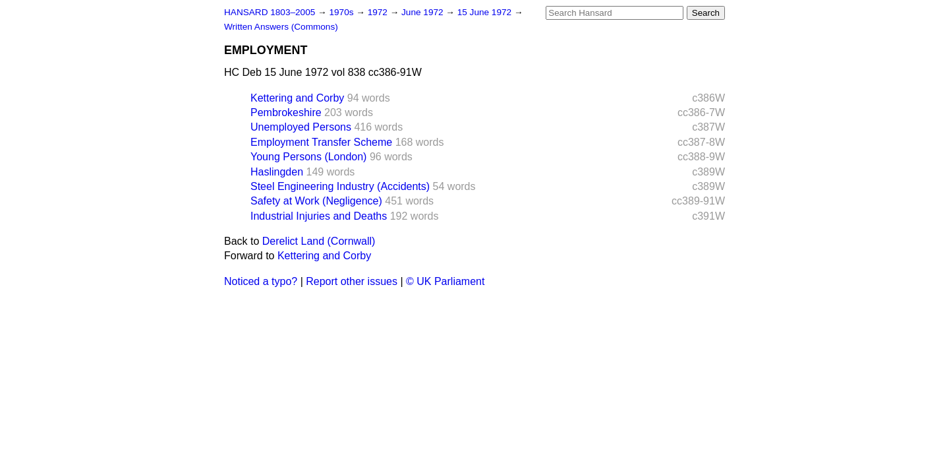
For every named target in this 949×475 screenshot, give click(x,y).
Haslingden (276, 171)
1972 (379, 12)
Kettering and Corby (297, 98)
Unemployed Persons (300, 127)
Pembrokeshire (286, 112)
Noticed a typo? (260, 281)
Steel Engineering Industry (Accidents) (340, 186)
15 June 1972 (485, 12)
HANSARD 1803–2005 (269, 12)
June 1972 (423, 12)
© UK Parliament (445, 281)
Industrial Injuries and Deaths (318, 216)
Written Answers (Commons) (281, 27)
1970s (342, 12)
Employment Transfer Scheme (321, 142)
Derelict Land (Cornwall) (319, 241)
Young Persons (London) (308, 156)
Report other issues (351, 281)
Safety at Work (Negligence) (316, 200)
